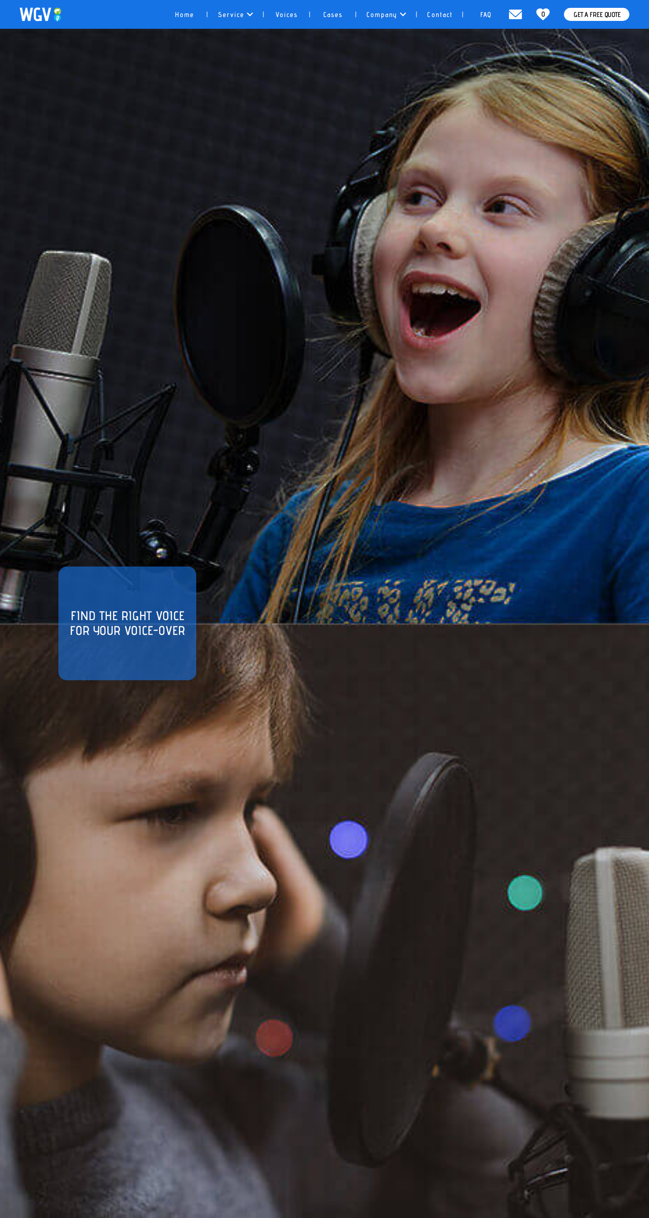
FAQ (486, 14)
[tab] (184, 14)
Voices (286, 14)
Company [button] (386, 14)
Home (184, 14)
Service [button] (235, 14)
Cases (332, 14)
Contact (439, 14)
